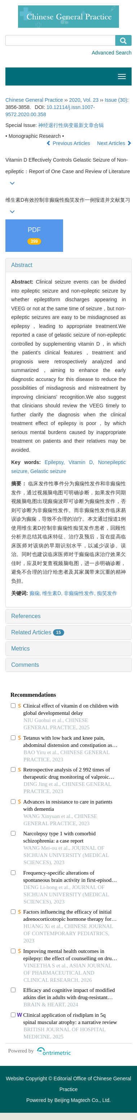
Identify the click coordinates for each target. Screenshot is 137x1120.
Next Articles (114, 143)
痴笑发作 (107, 593)
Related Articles (37, 632)
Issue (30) (116, 100)
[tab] (68, 265)
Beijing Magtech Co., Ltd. (82, 1100)
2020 (74, 100)
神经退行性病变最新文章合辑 (71, 125)
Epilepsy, (56, 462)
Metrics (20, 649)
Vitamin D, (83, 462)
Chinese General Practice (34, 100)
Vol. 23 (91, 100)
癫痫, (36, 593)
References (26, 616)
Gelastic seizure (48, 471)
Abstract (21, 265)
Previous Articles (68, 143)
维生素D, (53, 593)
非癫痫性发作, (80, 593)
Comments (25, 665)
